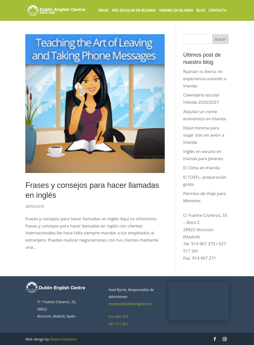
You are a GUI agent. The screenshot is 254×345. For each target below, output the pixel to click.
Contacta (217, 10)
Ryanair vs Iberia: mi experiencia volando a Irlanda (204, 79)
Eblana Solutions (63, 339)
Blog (200, 10)
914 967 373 (118, 316)
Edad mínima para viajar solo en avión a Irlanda (203, 135)
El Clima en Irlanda (201, 168)
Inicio (103, 10)
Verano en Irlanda (176, 10)
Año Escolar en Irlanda (134, 10)
